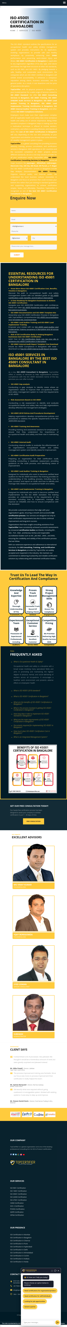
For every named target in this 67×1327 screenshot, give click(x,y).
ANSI (53, 535)
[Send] (57, 1322)
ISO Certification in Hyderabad (21, 1247)
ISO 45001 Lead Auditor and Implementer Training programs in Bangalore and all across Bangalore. (34, 329)
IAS (32, 535)
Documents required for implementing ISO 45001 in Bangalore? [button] (32, 725)
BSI (53, 530)
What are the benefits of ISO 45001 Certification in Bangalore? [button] (31, 702)
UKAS (44, 535)
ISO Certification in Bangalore (20, 1238)
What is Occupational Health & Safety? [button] (27, 661)
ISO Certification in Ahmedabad (21, 1253)
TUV (14, 533)
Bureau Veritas (31, 533)
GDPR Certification (17, 1212)
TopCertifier (16, 143)
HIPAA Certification (17, 1215)
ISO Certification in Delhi (19, 1250)
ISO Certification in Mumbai (20, 1235)
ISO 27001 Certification (18, 1200)
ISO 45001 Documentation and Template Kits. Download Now (34, 318)
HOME (12, 30)
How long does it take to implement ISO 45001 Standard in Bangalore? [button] (30, 714)
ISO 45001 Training (47, 171)
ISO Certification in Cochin (19, 1256)
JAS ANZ (38, 535)
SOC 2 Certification (17, 1206)
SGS (10, 533)
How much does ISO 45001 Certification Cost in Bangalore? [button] (30, 731)
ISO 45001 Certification (18, 1194)
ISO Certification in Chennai (20, 1241)
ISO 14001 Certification (18, 1191)
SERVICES (23, 30)
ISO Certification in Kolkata (19, 1259)
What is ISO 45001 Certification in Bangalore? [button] (29, 696)
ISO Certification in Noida (19, 1262)
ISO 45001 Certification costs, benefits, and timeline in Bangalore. (34, 296)
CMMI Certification (17, 1203)
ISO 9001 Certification (18, 1188)
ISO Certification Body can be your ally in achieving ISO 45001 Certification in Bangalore (34, 340)
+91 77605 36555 (18, 1286)
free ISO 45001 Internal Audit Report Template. (39, 349)
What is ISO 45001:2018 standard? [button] (25, 690)
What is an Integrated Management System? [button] (29, 737)
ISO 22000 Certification (18, 1197)
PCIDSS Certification (17, 1209)
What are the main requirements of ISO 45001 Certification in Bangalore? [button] (30, 720)
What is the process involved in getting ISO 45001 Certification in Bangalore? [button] (31, 708)
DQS (19, 533)
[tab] (33, 662)
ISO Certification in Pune (19, 1244)
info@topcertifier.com (20, 1290)
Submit (17, 255)
